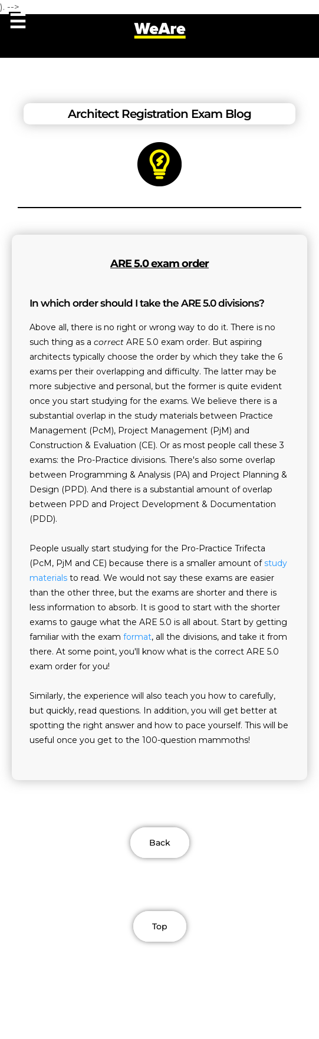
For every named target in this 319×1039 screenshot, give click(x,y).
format (137, 637)
